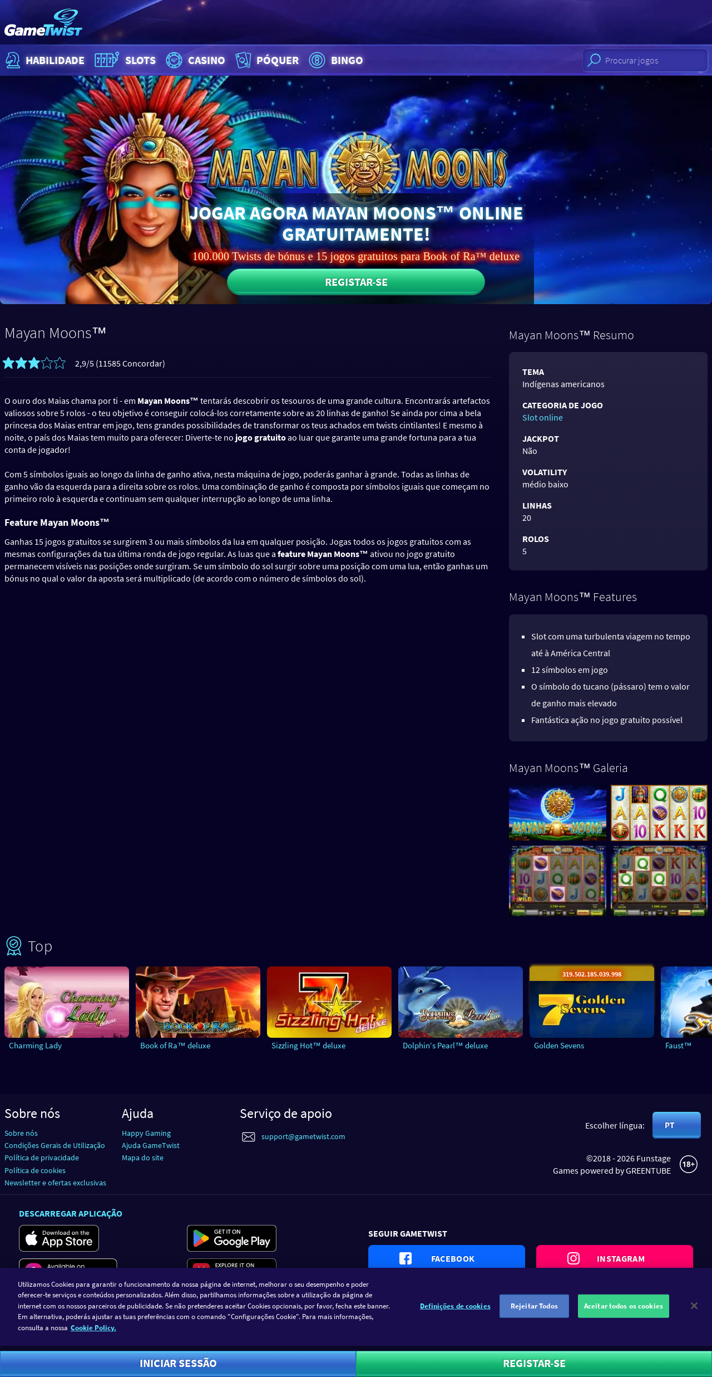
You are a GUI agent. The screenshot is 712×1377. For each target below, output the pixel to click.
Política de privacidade (41, 1158)
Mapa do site (143, 1158)
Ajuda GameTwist (151, 1145)
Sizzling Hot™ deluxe (308, 1045)
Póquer (266, 60)
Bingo (334, 60)
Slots (124, 60)
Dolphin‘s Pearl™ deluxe (445, 1045)
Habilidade (44, 60)
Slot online (542, 417)
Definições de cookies (455, 1312)
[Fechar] (694, 1313)
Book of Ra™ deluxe (175, 1045)
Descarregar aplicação (70, 1213)
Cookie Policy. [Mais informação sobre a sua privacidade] (93, 1334)
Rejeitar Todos (534, 1312)
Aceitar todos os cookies (623, 1312)
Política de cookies (35, 1170)
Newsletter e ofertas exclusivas (55, 1183)
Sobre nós (21, 1133)
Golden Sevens (559, 1045)
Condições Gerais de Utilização (54, 1145)
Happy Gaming (146, 1133)
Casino (194, 60)
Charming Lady (35, 1045)
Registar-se (356, 282)
